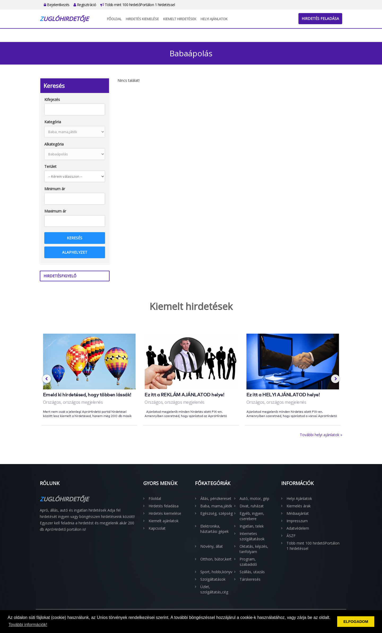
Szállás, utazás (252, 571)
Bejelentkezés (57, 4)
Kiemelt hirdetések (179, 18)
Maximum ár (55, 211)
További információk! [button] (27, 624)
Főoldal (114, 18)
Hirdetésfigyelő (60, 275)
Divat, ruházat (252, 505)
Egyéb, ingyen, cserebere (252, 516)
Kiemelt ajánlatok (164, 520)
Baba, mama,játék (216, 505)
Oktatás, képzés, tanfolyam (254, 549)
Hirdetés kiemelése (142, 18)
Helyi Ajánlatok (214, 18)
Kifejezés (52, 99)
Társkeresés (250, 579)
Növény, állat (211, 546)
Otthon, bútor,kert (216, 559)
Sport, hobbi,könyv (216, 571)
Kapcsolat (157, 528)
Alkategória (54, 144)
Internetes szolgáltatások (252, 536)
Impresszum (297, 520)
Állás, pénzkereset (215, 498)
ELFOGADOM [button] (355, 621)
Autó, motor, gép (254, 498)
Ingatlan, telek (252, 526)
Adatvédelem (297, 528)
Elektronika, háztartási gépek (214, 529)
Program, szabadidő (248, 561)
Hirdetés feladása (320, 18)
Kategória (52, 121)
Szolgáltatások (212, 579)
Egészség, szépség (216, 513)
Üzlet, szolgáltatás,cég (214, 589)
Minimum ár (54, 188)
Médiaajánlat (297, 513)
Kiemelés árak (298, 505)
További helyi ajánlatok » (321, 434)
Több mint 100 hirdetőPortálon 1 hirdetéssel (137, 4)
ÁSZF (291, 535)
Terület (50, 166)
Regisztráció (84, 4)
